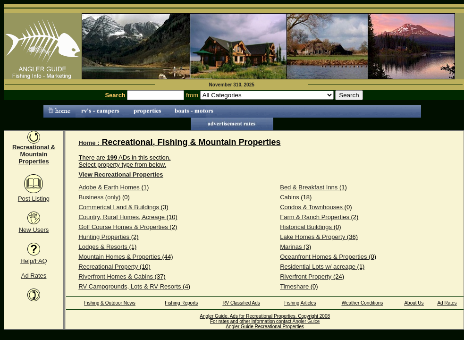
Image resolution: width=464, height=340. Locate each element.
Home (86, 142)
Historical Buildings (306, 226)
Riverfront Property (305, 276)
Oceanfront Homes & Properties (323, 256)
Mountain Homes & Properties (119, 256)
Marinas (291, 246)
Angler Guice (306, 321)
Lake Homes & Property (312, 236)
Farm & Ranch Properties (314, 217)
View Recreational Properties (120, 174)
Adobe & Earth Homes (108, 187)
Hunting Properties (103, 236)
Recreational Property (108, 266)
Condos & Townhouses (311, 207)
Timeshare (294, 286)
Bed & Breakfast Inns (308, 187)
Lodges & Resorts (102, 246)
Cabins (289, 197)
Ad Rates (33, 275)
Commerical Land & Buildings (118, 207)
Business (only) (99, 197)
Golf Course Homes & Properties (123, 226)
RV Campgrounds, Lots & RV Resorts (129, 286)
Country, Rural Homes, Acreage (121, 217)
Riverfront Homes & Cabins (115, 276)
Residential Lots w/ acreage (317, 266)
